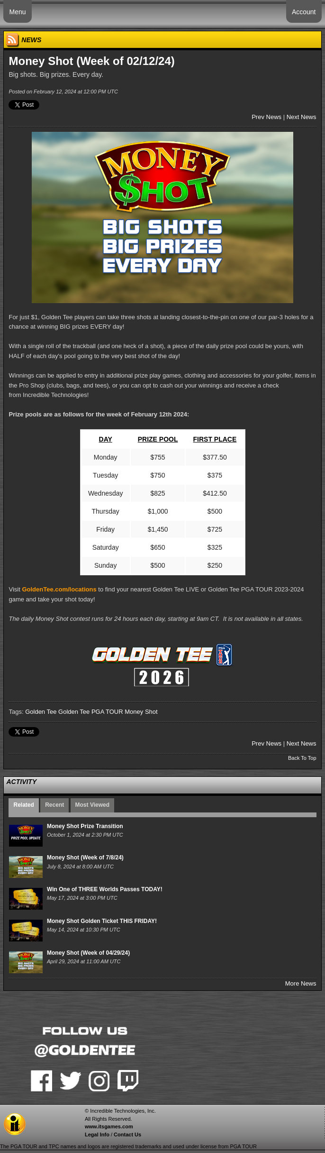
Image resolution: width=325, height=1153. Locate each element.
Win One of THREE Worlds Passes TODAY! (104, 889)
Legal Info (97, 1134)
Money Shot (141, 711)
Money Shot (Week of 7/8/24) (85, 857)
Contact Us (127, 1134)
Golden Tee (40, 711)
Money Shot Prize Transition (85, 826)
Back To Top (302, 758)
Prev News (266, 116)
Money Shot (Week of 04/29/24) (88, 953)
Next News (301, 116)
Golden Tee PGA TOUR (90, 711)
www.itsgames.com (109, 1126)
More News (300, 983)
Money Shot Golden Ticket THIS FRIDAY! (102, 921)
